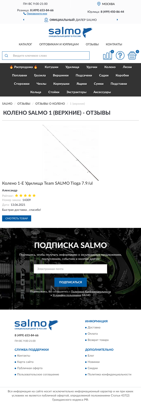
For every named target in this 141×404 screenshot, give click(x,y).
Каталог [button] (25, 44)
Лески (127, 67)
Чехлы (41, 83)
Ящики (82, 83)
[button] (35, 13)
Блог (91, 355)
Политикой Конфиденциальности (91, 291)
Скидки (93, 368)
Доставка (94, 327)
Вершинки (61, 75)
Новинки (94, 362)
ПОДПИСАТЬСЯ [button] (70, 282)
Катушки (51, 67)
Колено (110, 67)
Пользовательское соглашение (38, 374)
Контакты (114, 44)
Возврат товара (98, 340)
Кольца (35, 92)
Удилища (72, 67)
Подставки (119, 83)
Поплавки (19, 75)
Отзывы (92, 44)
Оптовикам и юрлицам (59, 44)
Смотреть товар (16, 218)
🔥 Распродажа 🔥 (23, 67)
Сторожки (21, 83)
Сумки (99, 83)
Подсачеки (84, 75)
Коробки (122, 75)
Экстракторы (76, 92)
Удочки (91, 67)
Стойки (53, 92)
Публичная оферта (29, 368)
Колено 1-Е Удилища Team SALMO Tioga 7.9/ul (47, 183)
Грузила (40, 75)
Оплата (93, 333)
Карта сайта (25, 362)
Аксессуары (102, 92)
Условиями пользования (67, 295)
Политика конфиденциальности (109, 374)
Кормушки (61, 83)
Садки (104, 75)
